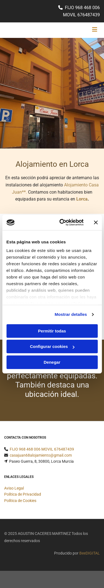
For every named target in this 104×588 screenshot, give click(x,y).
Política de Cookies (20, 500)
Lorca (82, 199)
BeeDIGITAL (89, 553)
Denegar (52, 362)
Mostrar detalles (71, 314)
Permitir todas (52, 331)
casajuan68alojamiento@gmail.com (41, 455)
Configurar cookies (52, 346)
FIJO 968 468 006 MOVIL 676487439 (42, 449)
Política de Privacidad (22, 494)
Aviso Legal (14, 488)
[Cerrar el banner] (96, 222)
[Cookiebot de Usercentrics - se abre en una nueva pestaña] (61, 222)
